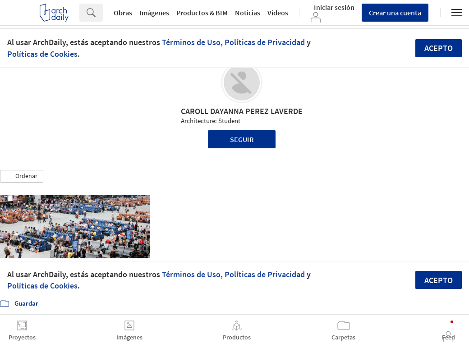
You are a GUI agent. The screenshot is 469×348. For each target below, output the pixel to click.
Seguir (242, 139)
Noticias (247, 12)
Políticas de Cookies (42, 54)
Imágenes (154, 12)
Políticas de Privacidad (265, 42)
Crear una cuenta (395, 12)
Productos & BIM (202, 12)
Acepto (438, 48)
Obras (123, 12)
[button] (21, 176)
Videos (277, 12)
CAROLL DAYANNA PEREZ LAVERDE (242, 111)
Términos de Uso (191, 42)
